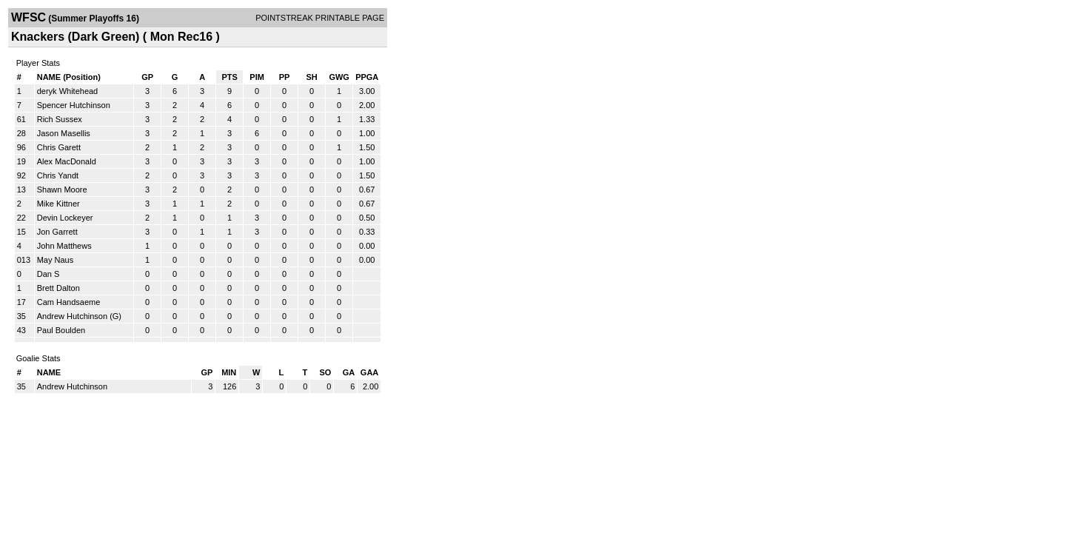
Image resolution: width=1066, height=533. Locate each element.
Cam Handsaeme (69, 302)
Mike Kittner (58, 203)
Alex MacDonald (66, 161)
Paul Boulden (61, 330)
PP (284, 77)
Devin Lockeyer (65, 217)
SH (311, 77)
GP (147, 77)
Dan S (48, 273)
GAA (369, 372)
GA (349, 372)
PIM (256, 77)
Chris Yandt (57, 175)
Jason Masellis (63, 133)
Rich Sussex (59, 119)
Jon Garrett (57, 231)
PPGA (366, 77)
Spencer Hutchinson (73, 105)
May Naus (55, 259)
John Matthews (64, 245)
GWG (339, 77)
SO (325, 372)
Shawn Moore (62, 189)
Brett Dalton (58, 288)
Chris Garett (59, 147)
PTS (229, 77)
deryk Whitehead (67, 91)
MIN (228, 372)
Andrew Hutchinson (72, 316)
